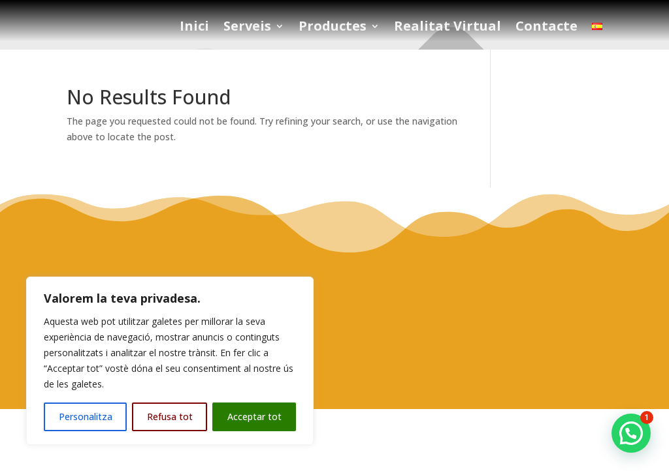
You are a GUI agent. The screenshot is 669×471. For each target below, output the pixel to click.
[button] (631, 433)
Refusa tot (170, 416)
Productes (333, 28)
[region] (170, 361)
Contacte (546, 28)
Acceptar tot (254, 416)
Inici (194, 28)
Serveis (247, 28)
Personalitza (85, 416)
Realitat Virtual (447, 28)
